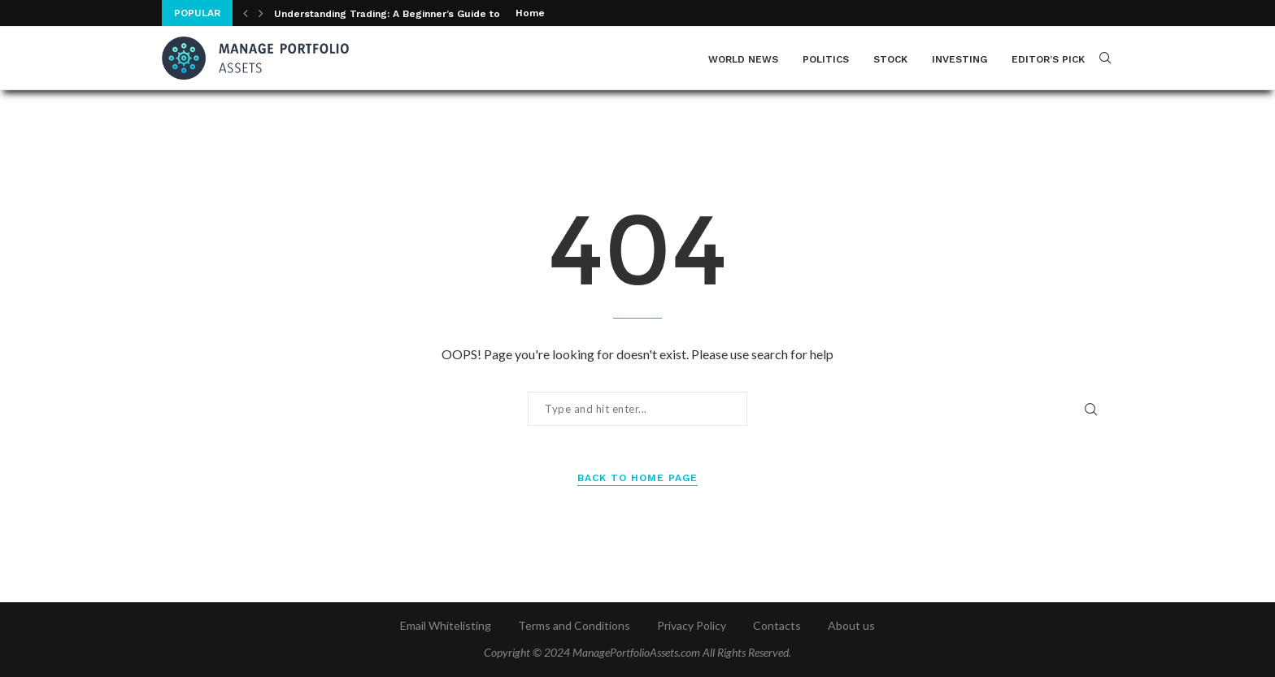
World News (743, 59)
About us (851, 625)
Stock (890, 59)
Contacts (777, 625)
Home (530, 13)
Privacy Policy (691, 625)
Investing (959, 59)
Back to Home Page (637, 478)
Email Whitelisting (445, 625)
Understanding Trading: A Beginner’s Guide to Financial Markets (432, 14)
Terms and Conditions (574, 625)
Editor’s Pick (1048, 59)
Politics (826, 59)
